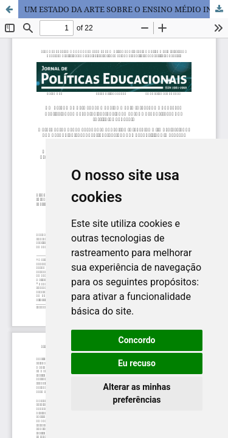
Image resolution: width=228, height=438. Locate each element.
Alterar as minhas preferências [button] (137, 393)
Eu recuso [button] (137, 363)
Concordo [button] (137, 340)
